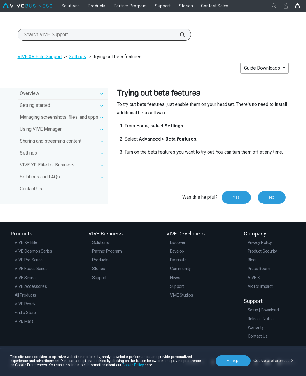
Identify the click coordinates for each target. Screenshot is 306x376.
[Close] (274, 6)
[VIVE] (27, 6)
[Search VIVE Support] (179, 34)
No (271, 197)
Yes (236, 197)
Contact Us (31, 188)
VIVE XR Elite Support (40, 56)
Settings (77, 56)
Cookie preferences (271, 360)
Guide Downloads (262, 68)
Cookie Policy (133, 365)
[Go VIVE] (297, 6)
